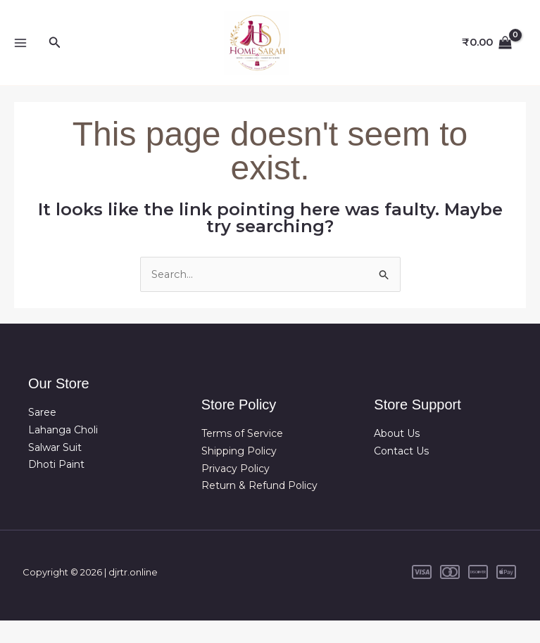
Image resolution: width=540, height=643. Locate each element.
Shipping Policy (239, 473)
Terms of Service (242, 456)
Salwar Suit (55, 469)
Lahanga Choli (63, 452)
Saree (42, 434)
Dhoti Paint (56, 486)
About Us (397, 456)
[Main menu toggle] (20, 53)
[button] (55, 53)
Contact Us (401, 473)
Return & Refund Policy (259, 508)
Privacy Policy (235, 490)
